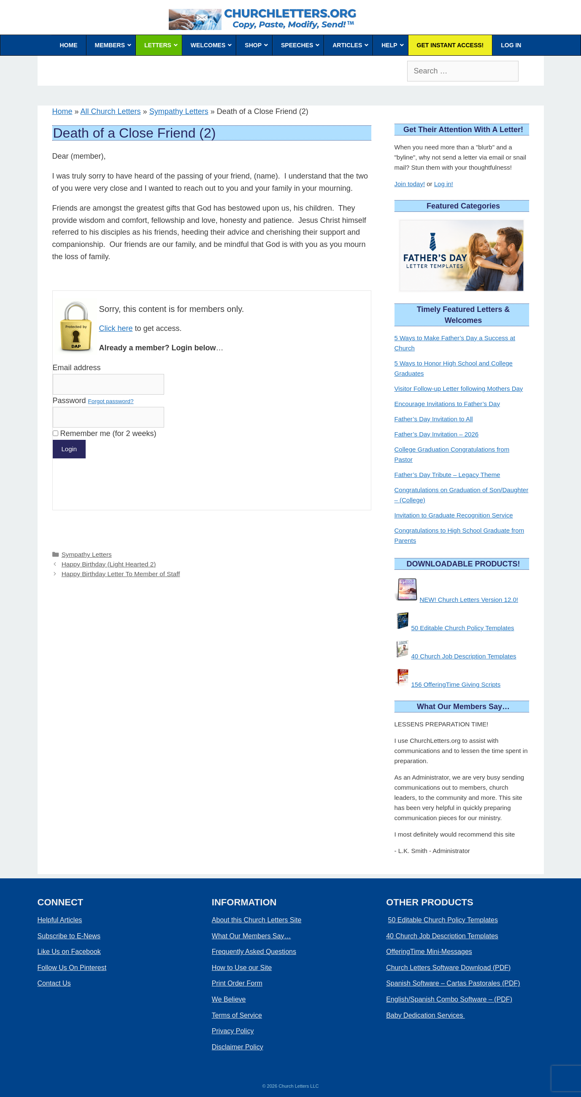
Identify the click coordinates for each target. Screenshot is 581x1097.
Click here (116, 328)
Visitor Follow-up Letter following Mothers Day (459, 388)
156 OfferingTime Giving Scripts (456, 684)
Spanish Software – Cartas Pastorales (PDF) (453, 983)
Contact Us (54, 983)
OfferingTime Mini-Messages (429, 951)
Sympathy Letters (178, 111)
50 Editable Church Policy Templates (462, 627)
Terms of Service (237, 1015)
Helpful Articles (60, 920)
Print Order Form (237, 983)
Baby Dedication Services (425, 1015)
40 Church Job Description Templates (463, 656)
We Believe (229, 999)
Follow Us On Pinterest (72, 967)
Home (62, 111)
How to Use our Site (242, 967)
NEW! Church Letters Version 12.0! (469, 599)
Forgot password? (111, 401)
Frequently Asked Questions (254, 951)
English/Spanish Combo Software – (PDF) (449, 999)
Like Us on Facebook (69, 951)
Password (93, 400)
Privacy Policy (233, 1031)
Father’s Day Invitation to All (434, 419)
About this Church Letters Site (257, 920)
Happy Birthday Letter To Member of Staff (121, 573)
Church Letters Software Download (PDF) (448, 967)
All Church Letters (111, 111)
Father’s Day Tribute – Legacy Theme (447, 474)
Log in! (443, 183)
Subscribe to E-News (69, 936)
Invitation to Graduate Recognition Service (454, 515)
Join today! (410, 183)
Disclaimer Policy (237, 1047)
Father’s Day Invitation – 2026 (437, 434)
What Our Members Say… (251, 936)
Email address (77, 367)
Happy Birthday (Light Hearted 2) (109, 564)
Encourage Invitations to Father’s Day (447, 403)
